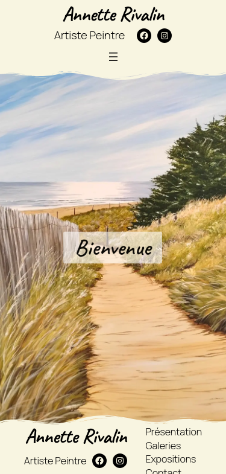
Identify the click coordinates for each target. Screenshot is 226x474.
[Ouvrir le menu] (113, 57)
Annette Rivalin (112, 14)
